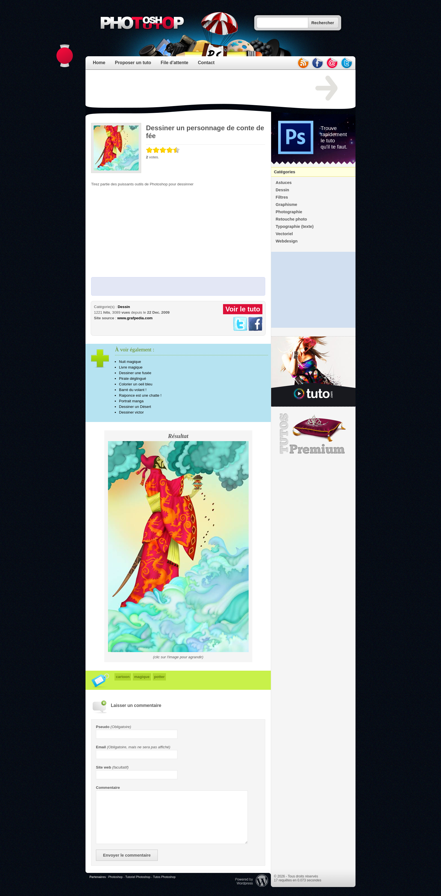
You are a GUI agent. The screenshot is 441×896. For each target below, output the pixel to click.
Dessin (124, 307)
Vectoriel (284, 234)
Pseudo (102, 727)
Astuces (284, 182)
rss (303, 63)
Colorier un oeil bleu (135, 384)
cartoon (123, 677)
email (332, 63)
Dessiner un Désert (135, 407)
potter (159, 677)
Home (99, 62)
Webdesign (287, 241)
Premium (313, 433)
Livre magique (131, 367)
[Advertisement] (193, 88)
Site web (103, 767)
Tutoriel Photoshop (137, 877)
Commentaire (108, 787)
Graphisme (286, 204)
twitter (347, 63)
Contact (206, 62)
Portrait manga (131, 401)
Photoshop (115, 877)
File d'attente (174, 62)
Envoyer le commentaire (126, 855)
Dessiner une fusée (135, 373)
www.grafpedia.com (134, 318)
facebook (317, 63)
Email (101, 747)
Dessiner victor (131, 412)
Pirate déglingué (132, 378)
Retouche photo (291, 219)
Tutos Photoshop (164, 877)
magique (142, 677)
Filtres (282, 197)
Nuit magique (130, 362)
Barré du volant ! (133, 390)
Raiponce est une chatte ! (140, 395)
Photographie (289, 212)
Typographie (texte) (295, 226)
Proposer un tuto (133, 62)
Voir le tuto (242, 309)
